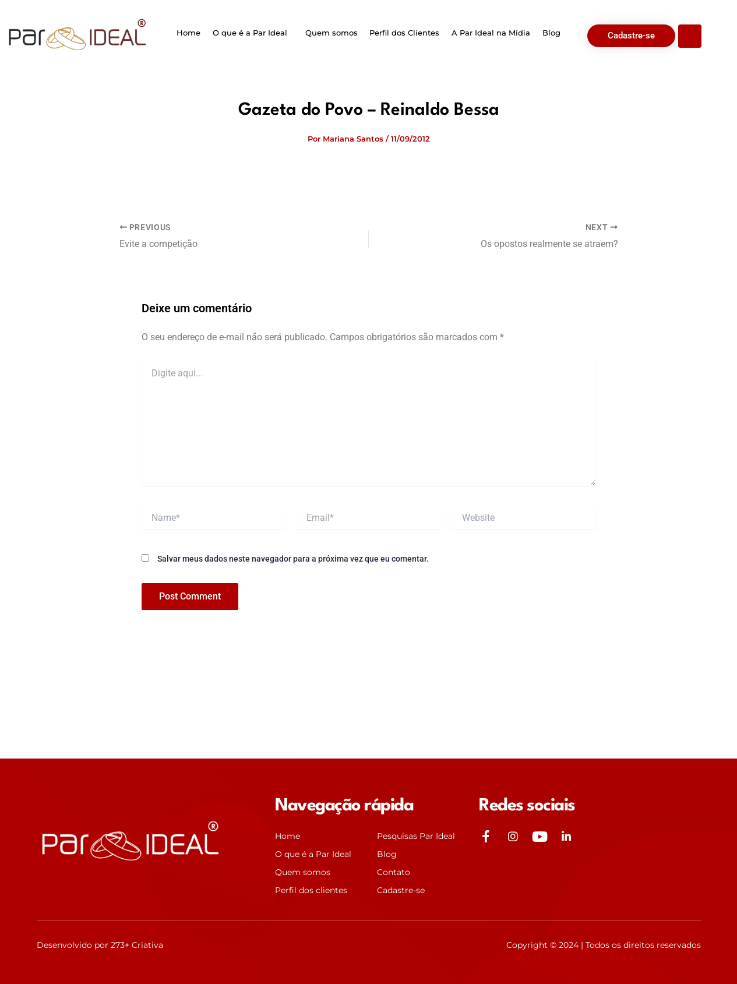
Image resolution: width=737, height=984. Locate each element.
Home (190, 32)
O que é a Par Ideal (250, 32)
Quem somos (331, 32)
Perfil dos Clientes (404, 32)
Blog (550, 32)
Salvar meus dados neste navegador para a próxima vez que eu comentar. (293, 558)
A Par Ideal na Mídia (490, 32)
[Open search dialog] (689, 36)
